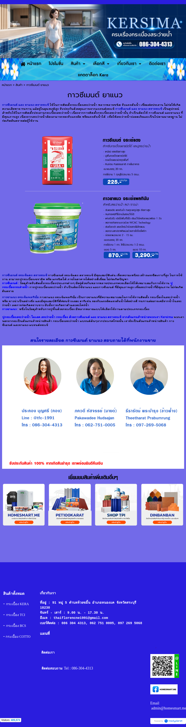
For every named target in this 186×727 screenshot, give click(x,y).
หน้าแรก (7, 85)
